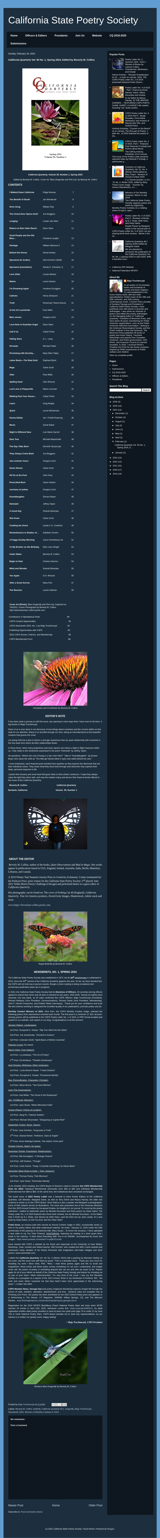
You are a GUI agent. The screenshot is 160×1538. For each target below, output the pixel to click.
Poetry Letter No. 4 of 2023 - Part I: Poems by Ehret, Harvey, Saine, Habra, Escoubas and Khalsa (137, 91)
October (119, 417)
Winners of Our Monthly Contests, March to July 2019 (136, 195)
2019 (115, 474)
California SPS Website (123, 267)
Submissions (18, 43)
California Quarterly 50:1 (53, 1409)
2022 (115, 461)
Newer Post (15, 1505)
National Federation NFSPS (125, 270)
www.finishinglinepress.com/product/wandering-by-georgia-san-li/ (46, 1300)
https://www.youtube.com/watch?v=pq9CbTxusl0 (39, 1239)
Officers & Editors (36, 35)
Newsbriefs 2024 (16, 1412)
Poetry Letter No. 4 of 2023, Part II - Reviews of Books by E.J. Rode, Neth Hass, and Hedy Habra (138, 219)
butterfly (36, 1409)
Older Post (95, 1505)
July (117, 425)
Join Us (80, 35)
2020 (115, 470)
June (117, 429)
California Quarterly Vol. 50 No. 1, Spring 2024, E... (130, 446)
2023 (115, 457)
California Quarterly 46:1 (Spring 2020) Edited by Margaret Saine (136, 244)
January (119, 452)
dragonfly (69, 1409)
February (119, 441)
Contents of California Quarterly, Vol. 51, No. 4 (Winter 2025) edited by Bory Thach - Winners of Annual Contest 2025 (136, 172)
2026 (115, 401)
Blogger (110, 1529)
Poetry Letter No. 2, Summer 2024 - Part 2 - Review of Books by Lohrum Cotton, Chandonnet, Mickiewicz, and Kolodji (136, 65)
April (117, 437)
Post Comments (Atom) (31, 1512)
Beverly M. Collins (23, 1409)
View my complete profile (121, 355)
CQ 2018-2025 (118, 35)
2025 (115, 406)
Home (14, 35)
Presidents (61, 35)
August (118, 421)
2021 (115, 465)
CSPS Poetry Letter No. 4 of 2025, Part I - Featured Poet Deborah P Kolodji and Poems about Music (138, 145)
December (120, 413)
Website (97, 35)
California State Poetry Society (73, 20)
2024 (115, 410)
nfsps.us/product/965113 (81, 1308)
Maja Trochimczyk (83, 1409)
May (117, 433)
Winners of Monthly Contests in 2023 (42, 1412)
